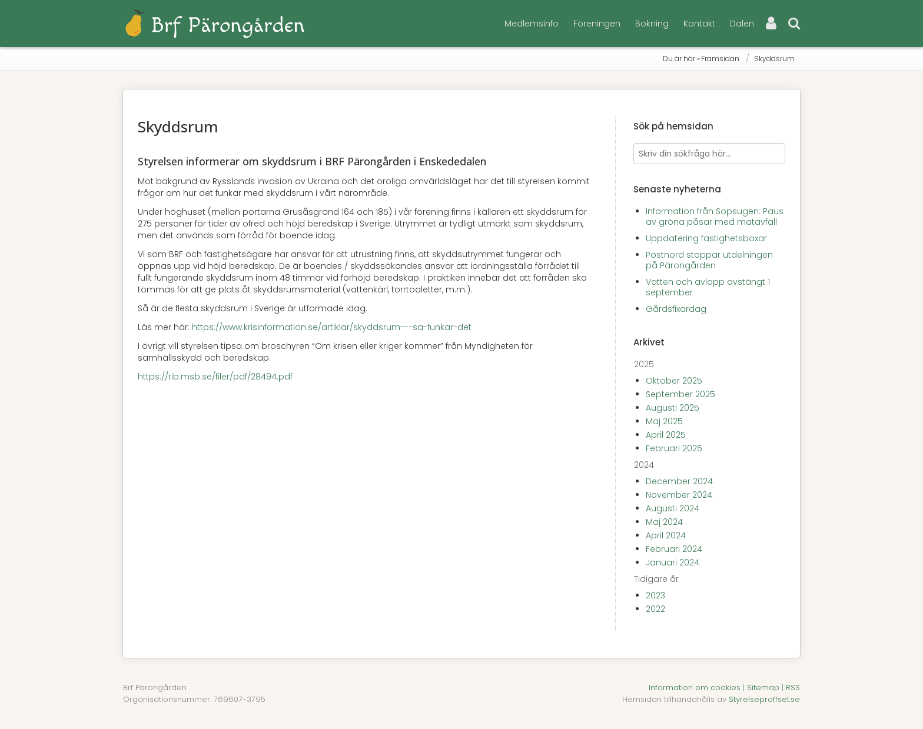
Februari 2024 (674, 549)
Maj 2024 (664, 522)
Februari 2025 (674, 448)
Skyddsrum (774, 59)
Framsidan (720, 59)
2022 (655, 609)
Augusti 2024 (672, 508)
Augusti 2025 (672, 408)
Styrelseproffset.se (764, 699)
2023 (655, 595)
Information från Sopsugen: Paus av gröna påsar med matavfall (714, 216)
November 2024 (679, 495)
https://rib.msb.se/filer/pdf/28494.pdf (215, 376)
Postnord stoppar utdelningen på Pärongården (709, 260)
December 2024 (679, 481)
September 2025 (680, 394)
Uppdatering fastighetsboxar (706, 238)
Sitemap (763, 687)
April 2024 (666, 535)
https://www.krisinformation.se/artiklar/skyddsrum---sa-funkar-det (332, 327)
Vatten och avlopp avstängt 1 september (708, 287)
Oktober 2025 (674, 381)
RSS (793, 687)
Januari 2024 (672, 562)
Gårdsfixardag (676, 309)
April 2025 (666, 435)
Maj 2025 (664, 421)
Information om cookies (695, 687)
